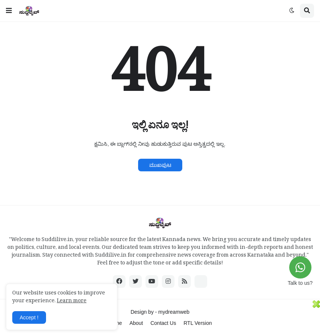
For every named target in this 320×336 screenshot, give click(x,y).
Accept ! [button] (29, 317)
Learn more (71, 301)
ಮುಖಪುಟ (160, 165)
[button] (9, 10)
